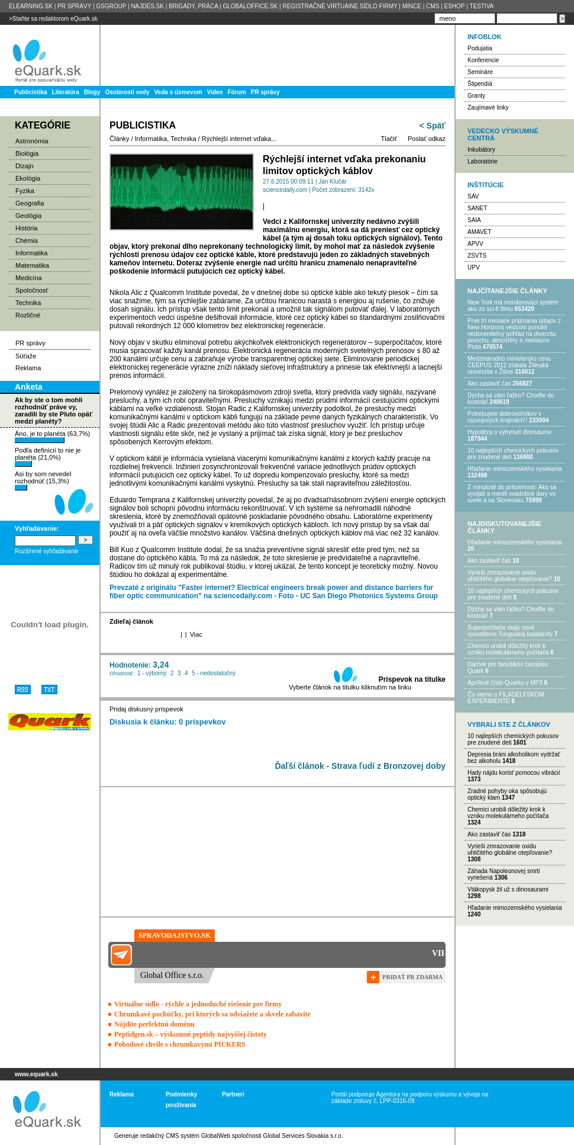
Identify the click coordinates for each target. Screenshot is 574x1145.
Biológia (26, 153)
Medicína (28, 277)
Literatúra (65, 92)
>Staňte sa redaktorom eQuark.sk (53, 18)
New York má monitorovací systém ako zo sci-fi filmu (512, 305)
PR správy (265, 92)
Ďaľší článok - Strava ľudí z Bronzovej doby (360, 766)
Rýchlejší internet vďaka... (239, 138)
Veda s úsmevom (178, 92)
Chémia (26, 240)
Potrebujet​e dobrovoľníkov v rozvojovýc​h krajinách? (504, 417)
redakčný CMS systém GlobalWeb (185, 1136)
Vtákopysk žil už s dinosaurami (508, 889)
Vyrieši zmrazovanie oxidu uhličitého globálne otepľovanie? (509, 575)
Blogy (92, 92)
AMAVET (479, 232)
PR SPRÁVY (74, 6)
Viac (196, 634)
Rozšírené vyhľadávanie (46, 551)
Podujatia (479, 48)
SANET (477, 208)
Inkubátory (481, 149)
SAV (473, 196)
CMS (432, 6)
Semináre (480, 72)
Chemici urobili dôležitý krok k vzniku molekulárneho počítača (508, 649)
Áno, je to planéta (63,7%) (52, 436)
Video (215, 92)
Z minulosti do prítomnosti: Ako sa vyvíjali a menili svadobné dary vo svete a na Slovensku (511, 493)
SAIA (474, 220)
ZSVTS (476, 255)
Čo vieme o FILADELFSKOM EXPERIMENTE (505, 697)
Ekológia (27, 178)
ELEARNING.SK (31, 6)
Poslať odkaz (427, 138)
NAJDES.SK (147, 6)
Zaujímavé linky (487, 107)
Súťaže (25, 356)
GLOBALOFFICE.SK (250, 6)
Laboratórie (482, 161)
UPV (473, 267)
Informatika (31, 252)
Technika (28, 302)
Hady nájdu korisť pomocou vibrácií (513, 772)
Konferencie (483, 60)
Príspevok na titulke (412, 679)
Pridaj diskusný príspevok (146, 709)
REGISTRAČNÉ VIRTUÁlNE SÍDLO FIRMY (339, 6)
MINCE (411, 6)
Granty (476, 95)
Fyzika (24, 190)
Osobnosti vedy (127, 92)
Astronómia (32, 141)
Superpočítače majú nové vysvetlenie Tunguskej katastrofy (510, 630)
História (26, 228)
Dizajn (24, 165)
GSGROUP (111, 6)
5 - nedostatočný (214, 673)
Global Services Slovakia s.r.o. (303, 1136)
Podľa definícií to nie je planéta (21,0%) (47, 457)
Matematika (32, 265)
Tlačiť (389, 138)
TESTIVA (481, 6)
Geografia (29, 203)
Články (119, 138)
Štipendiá (479, 84)
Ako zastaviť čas (489, 383)
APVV (475, 243)
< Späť (433, 125)
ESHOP (454, 6)
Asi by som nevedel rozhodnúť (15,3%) (43, 480)
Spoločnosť (32, 290)
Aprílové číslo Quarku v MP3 (505, 682)
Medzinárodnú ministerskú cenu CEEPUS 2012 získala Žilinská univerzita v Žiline (509, 365)
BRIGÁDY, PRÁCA (193, 6)
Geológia (28, 215)
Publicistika (30, 92)
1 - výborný (151, 673)
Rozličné (27, 315)
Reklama (28, 367)
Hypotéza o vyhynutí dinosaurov (509, 432)
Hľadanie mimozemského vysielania (514, 469)
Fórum (237, 92)
